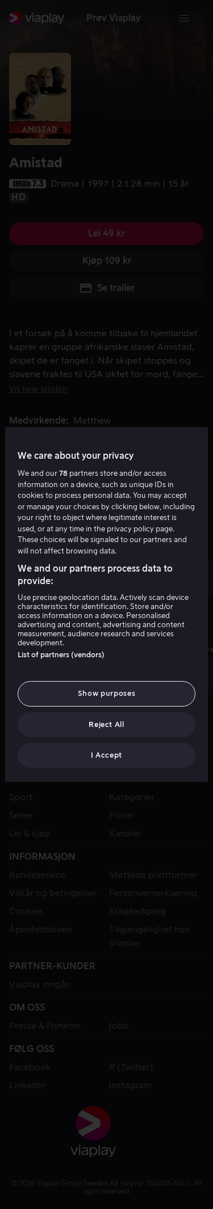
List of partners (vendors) (61, 654)
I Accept (106, 755)
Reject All (106, 724)
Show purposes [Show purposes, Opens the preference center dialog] (106, 693)
